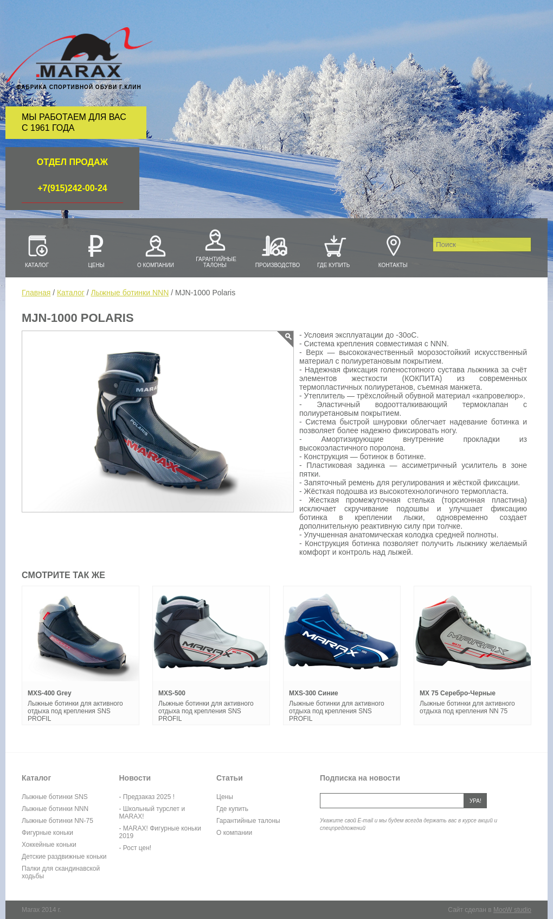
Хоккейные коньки (49, 844)
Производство (274, 250)
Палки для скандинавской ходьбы (61, 872)
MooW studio (512, 910)
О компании (156, 250)
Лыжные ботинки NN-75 (57, 821)
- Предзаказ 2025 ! (147, 797)
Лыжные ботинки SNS (55, 797)
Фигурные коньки (47, 832)
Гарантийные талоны (215, 247)
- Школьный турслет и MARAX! (152, 812)
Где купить (333, 250)
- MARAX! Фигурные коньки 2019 (160, 832)
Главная (36, 292)
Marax (79, 55)
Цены (96, 250)
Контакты (393, 250)
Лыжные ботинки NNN (130, 292)
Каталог (37, 250)
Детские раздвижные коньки (64, 856)
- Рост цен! (135, 848)
